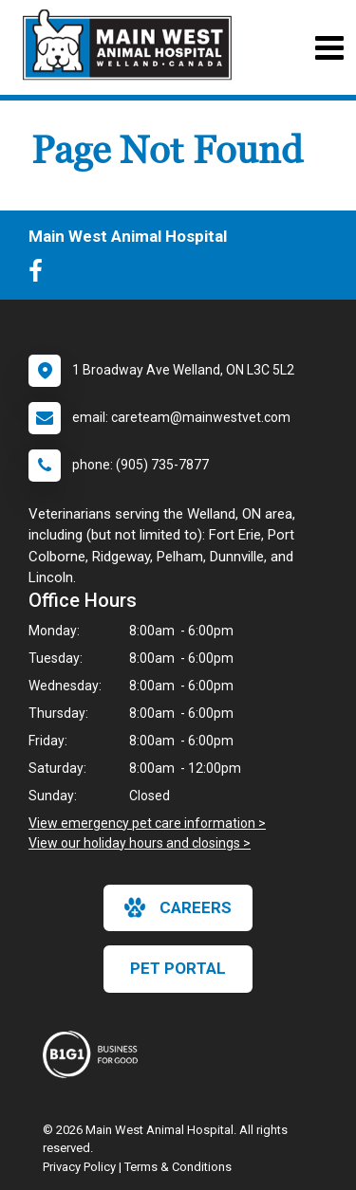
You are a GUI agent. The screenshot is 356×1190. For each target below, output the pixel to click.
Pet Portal (178, 968)
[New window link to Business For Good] (95, 1054)
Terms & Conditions (178, 1167)
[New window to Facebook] (40, 275)
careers (178, 907)
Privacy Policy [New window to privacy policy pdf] (79, 1167)
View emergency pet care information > (147, 823)
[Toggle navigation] (329, 47)
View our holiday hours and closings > (139, 843)
